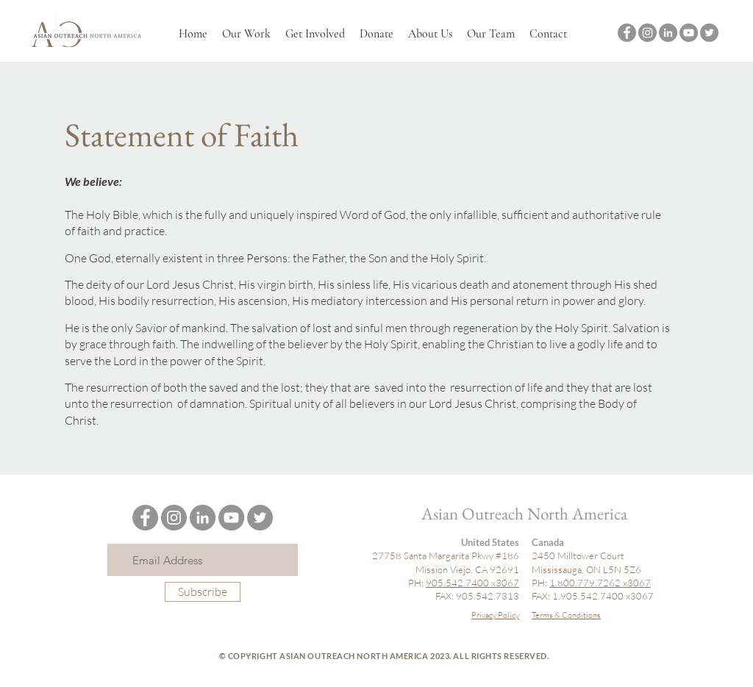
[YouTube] (688, 33)
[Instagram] (647, 33)
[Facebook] (627, 33)
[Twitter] (709, 33)
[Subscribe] (202, 592)
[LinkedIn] (668, 33)
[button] (246, 34)
